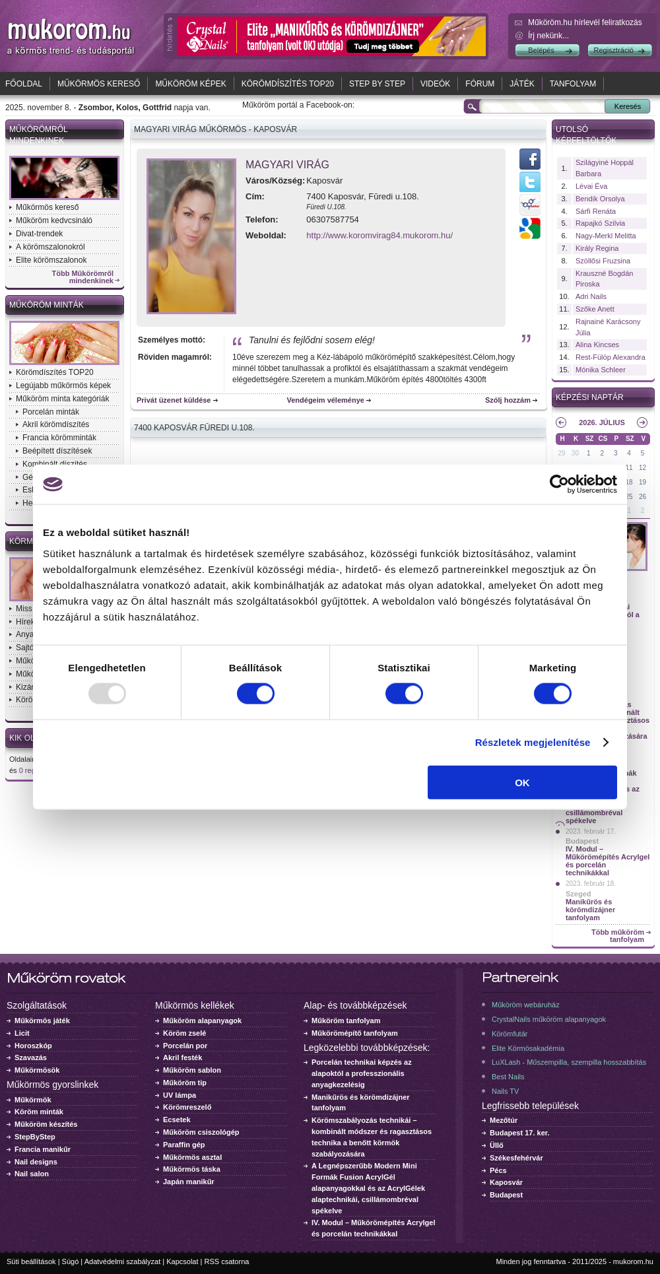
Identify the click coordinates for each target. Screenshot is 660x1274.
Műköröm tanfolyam (346, 1020)
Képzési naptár (590, 397)
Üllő (497, 1145)
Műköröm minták (46, 305)
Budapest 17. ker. (520, 1133)
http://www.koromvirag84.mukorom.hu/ (379, 235)
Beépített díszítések (57, 450)
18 (629, 482)
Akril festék (182, 1057)
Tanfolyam (573, 83)
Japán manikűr (188, 1182)
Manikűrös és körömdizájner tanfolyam (590, 910)
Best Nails (508, 1077)
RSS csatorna (227, 1261)
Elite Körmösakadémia (528, 1048)
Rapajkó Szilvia (600, 223)
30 (575, 453)
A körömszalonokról (50, 246)
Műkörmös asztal (192, 1157)
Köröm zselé (184, 1033)
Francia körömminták (59, 437)
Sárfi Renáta (596, 211)
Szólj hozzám (508, 400)
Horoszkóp (33, 1046)
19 (642, 482)
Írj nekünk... (548, 35)
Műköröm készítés (46, 1124)
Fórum (479, 83)
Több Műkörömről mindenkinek (83, 277)
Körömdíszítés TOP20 (288, 83)
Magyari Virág (287, 164)
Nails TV (505, 1091)
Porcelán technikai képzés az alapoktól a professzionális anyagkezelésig (362, 1073)
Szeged (578, 894)
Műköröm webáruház (526, 1005)
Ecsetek (177, 1119)
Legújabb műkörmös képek (63, 385)
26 (642, 496)
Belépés (541, 50)
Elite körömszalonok (51, 260)
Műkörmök (33, 1100)
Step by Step (377, 83)
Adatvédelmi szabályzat (122, 1261)
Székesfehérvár (516, 1158)
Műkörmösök (37, 1070)
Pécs (498, 1170)
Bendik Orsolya (600, 199)
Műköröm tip (185, 1083)
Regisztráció (613, 50)
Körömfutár (509, 1034)
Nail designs (36, 1162)
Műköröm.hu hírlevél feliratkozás (585, 22)
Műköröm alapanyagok (202, 1020)
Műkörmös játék (42, 1020)
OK (522, 782)
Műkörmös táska (191, 1169)
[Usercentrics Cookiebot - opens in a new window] (559, 484)
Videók (435, 83)
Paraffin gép (184, 1145)
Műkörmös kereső (98, 83)
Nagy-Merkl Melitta (606, 236)
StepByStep (35, 1137)
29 (561, 453)
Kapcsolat (182, 1261)
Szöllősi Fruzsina (603, 261)
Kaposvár (506, 1182)
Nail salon (32, 1174)
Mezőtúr (503, 1120)
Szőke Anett (595, 309)
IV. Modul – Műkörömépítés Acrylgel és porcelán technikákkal (607, 861)
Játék (522, 83)
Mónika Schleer (601, 370)
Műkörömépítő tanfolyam (355, 1033)
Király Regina (597, 248)
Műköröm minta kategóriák (62, 398)
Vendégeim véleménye (325, 400)
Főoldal (23, 83)
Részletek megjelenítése (533, 742)
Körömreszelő (187, 1107)
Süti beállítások (31, 1261)
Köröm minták (39, 1112)
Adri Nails (591, 296)
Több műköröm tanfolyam (617, 936)
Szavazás (31, 1057)
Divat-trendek (39, 233)
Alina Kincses (597, 345)
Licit (22, 1033)
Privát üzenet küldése (174, 400)
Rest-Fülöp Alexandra (610, 357)
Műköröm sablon (192, 1070)
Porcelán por (185, 1046)
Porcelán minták (50, 412)
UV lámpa (179, 1095)
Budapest (582, 841)
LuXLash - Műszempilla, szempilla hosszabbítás (569, 1062)
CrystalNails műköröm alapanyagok (549, 1019)
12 (642, 467)
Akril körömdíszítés (55, 424)
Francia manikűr (43, 1149)
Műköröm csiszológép (201, 1132)
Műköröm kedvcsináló (54, 220)
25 (629, 496)
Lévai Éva (591, 186)
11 (629, 467)
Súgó (70, 1261)
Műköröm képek (190, 83)
